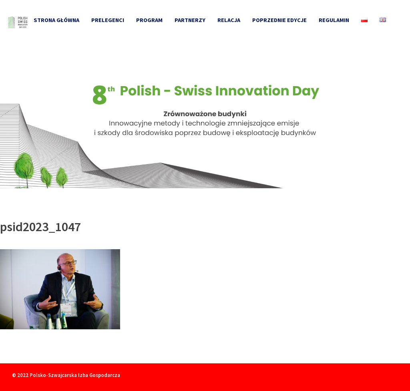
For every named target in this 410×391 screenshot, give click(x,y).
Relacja (228, 20)
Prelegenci (107, 20)
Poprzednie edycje (279, 20)
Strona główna (56, 20)
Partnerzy (190, 20)
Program (149, 20)
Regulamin (334, 20)
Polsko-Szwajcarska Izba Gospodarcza (75, 375)
